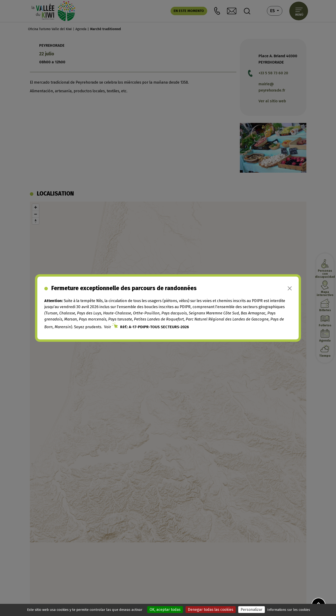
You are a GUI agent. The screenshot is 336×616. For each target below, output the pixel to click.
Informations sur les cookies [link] (288, 610)
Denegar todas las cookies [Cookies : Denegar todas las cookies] (210, 609)
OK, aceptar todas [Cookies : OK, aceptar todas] (165, 609)
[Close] (290, 288)
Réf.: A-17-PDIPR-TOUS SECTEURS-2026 (154, 326)
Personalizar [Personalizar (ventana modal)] (251, 609)
